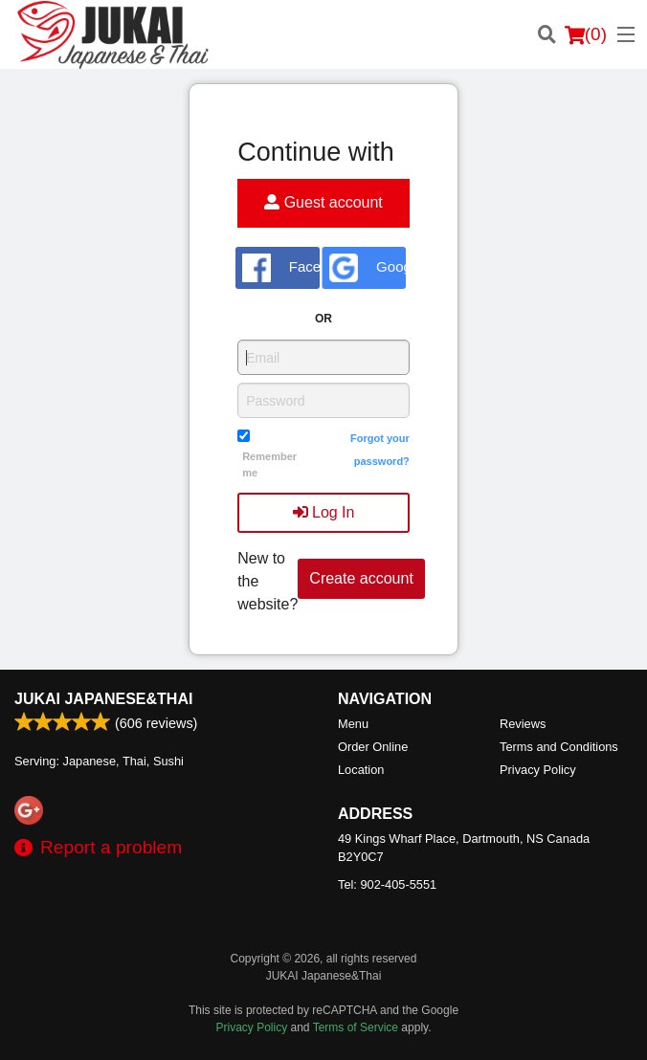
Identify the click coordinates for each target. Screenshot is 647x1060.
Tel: (387, 884)
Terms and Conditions (559, 747)
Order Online (373, 747)
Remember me (269, 464)
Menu (353, 724)
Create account (361, 578)
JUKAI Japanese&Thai (103, 699)
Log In (324, 512)
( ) (586, 34)
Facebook (281, 268)
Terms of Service (355, 1027)
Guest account (323, 202)
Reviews (523, 724)
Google (367, 268)
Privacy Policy (538, 769)
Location (361, 769)
